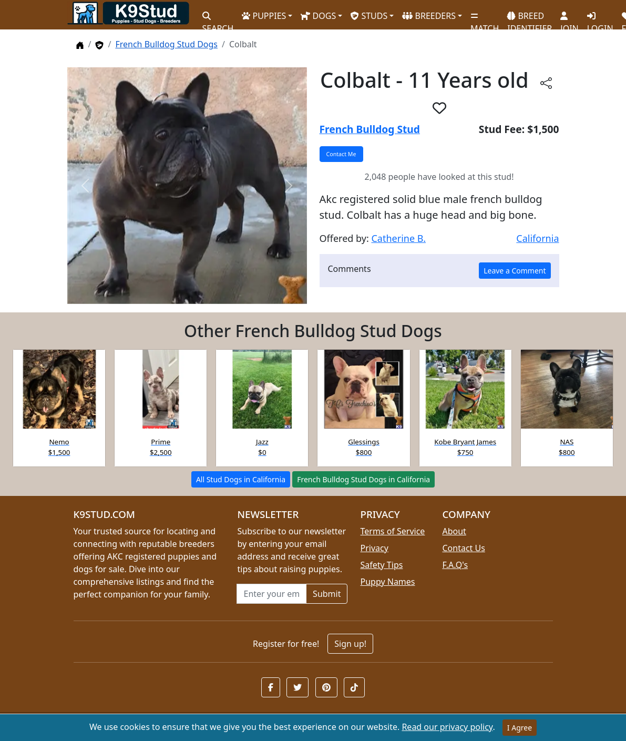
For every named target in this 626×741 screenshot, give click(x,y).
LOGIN (600, 18)
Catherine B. (398, 238)
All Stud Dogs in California (240, 479)
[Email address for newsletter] (271, 594)
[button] (439, 107)
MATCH (484, 18)
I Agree (519, 728)
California (537, 238)
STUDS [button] (369, 16)
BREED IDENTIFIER (529, 17)
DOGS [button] (318, 16)
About (454, 531)
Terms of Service (392, 531)
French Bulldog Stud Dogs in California (363, 479)
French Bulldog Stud (370, 129)
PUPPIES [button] (264, 16)
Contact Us (463, 548)
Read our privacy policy (447, 727)
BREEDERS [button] (429, 16)
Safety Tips (381, 565)
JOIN (569, 18)
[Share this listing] (546, 82)
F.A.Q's (455, 565)
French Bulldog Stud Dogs (166, 44)
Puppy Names (387, 581)
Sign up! (350, 643)
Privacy (374, 548)
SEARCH (218, 18)
